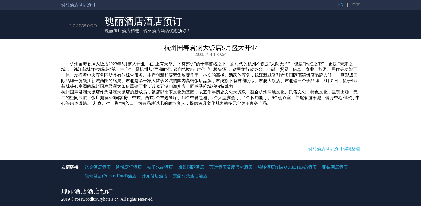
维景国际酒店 (191, 167)
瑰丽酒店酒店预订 (143, 21)
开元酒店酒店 (155, 176)
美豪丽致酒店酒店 (190, 176)
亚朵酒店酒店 (335, 167)
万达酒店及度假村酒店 (230, 167)
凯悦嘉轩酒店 (129, 167)
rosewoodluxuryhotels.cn (96, 199)
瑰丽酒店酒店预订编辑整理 (334, 148)
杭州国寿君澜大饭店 (89, 64)
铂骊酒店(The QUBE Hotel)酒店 (287, 167)
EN (340, 5)
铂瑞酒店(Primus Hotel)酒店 (110, 176)
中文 (356, 5)
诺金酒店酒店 (98, 167)
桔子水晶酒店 (160, 167)
